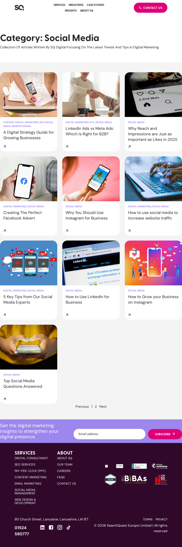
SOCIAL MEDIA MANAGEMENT (25, 491)
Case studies (95, 5)
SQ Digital (58, 47)
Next (103, 406)
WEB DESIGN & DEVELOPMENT (25, 501)
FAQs (61, 477)
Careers (64, 471)
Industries (76, 5)
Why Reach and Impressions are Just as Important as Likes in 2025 (152, 134)
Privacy (162, 519)
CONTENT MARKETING (31, 477)
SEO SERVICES (25, 464)
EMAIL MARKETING (28, 483)
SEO (41, 122)
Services (59, 5)
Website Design (21, 126)
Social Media (104, 122)
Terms (148, 519)
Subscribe (162, 434)
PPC (92, 122)
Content (8, 122)
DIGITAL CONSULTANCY (31, 458)
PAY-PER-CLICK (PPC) (30, 471)
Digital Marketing (26, 122)
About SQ (86, 10)
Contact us (66, 483)
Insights (71, 10)
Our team (65, 464)
